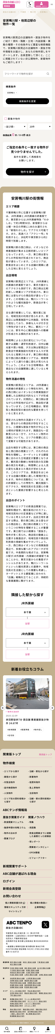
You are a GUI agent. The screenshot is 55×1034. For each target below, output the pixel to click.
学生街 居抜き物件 (34, 991)
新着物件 (33, 776)
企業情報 (40, 907)
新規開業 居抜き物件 (17, 1016)
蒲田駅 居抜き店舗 (30, 981)
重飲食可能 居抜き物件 (18, 1011)
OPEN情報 (34, 852)
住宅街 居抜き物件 (16, 993)
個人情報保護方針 (15, 902)
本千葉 (35, 612)
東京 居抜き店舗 (15, 962)
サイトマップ (15, 911)
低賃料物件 (34, 782)
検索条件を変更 (27, 101)
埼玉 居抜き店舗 (15, 964)
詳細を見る (27, 708)
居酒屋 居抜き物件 (16, 999)
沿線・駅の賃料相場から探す (40, 800)
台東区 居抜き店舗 (45, 975)
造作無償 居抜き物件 (35, 1011)
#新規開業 (11, 729)
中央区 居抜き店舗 (16, 968)
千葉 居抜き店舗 (43, 962)
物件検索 (9, 763)
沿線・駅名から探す (39, 771)
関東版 (9, 5)
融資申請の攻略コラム (15, 827)
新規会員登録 (12, 888)
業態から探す (10, 776)
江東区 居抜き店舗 (30, 975)
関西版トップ (45, 754)
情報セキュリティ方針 (15, 907)
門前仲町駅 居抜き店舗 (18, 983)
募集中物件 (14, 118)
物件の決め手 (10, 832)
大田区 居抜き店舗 (32, 972)
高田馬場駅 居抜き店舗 (32, 985)
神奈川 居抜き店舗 (29, 962)
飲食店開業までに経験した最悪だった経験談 (40, 834)
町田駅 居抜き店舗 (30, 987)
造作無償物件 (10, 787)
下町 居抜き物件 (15, 995)
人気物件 (8, 793)
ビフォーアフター (38, 857)
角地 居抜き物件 (15, 1009)
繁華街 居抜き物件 (45, 993)
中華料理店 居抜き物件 (18, 1001)
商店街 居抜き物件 (30, 993)
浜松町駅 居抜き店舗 (17, 978)
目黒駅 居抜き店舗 (16, 987)
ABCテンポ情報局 (15, 810)
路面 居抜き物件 (28, 1009)
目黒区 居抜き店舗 (32, 970)
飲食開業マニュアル (14, 821)
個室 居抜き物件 (41, 1009)
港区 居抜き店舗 (30, 968)
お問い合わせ (12, 896)
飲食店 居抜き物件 (16, 1006)
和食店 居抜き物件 (16, 1003)
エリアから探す (11, 771)
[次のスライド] (52, 708)
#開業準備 (24, 729)
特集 (31, 821)
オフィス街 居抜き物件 (18, 991)
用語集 (32, 827)
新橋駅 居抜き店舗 (34, 983)
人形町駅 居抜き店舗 (33, 978)
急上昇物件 (34, 787)
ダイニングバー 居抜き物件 (37, 1001)
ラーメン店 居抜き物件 (32, 999)
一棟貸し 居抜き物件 (17, 1014)
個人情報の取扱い (40, 902)
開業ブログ (9, 838)
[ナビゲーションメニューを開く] (52, 4)
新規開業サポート (15, 866)
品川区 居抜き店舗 (43, 968)
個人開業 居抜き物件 (33, 1014)
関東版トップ (12, 754)
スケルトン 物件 (30, 1006)
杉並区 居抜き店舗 (16, 975)
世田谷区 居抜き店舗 (17, 972)
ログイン (9, 881)
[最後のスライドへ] (3, 708)
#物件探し (38, 729)
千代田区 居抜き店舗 (17, 970)
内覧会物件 (9, 782)
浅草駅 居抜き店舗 (16, 981)
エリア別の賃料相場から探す (15, 800)
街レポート (34, 841)
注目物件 (33, 793)
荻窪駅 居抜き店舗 (16, 985)
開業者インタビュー (39, 846)
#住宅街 (10, 735)
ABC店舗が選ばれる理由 (19, 873)
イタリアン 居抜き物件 (32, 1003)
